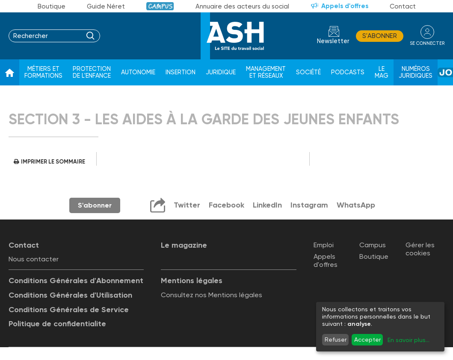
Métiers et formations (43, 72)
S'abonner (379, 36)
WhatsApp (356, 205)
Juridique (221, 72)
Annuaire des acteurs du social (242, 6)
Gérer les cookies (420, 249)
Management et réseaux (266, 72)
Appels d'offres (344, 6)
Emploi (324, 245)
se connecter (427, 43)
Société (308, 72)
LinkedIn (267, 205)
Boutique (51, 6)
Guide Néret (106, 6)
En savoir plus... (408, 340)
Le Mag (381, 72)
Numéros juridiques (415, 72)
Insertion (180, 72)
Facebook (226, 205)
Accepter (367, 339)
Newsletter (333, 41)
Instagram (309, 205)
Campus (160, 6)
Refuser (335, 339)
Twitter (187, 205)
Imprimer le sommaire (53, 161)
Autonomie (138, 72)
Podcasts (347, 72)
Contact (403, 6)
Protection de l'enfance (92, 72)
